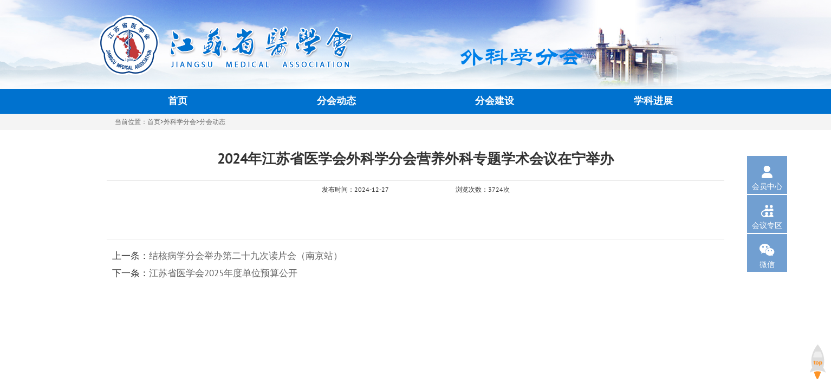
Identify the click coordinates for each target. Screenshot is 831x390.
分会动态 (336, 101)
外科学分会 (180, 122)
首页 (177, 101)
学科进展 (653, 101)
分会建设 (494, 101)
